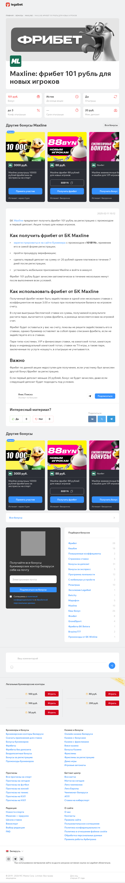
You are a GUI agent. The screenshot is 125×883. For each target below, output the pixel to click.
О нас (67, 813)
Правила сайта (72, 820)
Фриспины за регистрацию (79, 758)
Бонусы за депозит (91, 565)
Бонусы (19, 15)
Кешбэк (91, 549)
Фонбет (91, 617)
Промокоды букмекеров (20, 762)
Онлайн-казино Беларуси (78, 735)
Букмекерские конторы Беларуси (24, 735)
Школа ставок (14, 820)
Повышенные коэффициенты (91, 554)
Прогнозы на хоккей (17, 789)
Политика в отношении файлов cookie (85, 832)
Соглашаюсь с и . (31, 600)
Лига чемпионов (73, 785)
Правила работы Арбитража (80, 840)
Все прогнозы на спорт (19, 778)
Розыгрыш (91, 586)
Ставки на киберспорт (76, 801)
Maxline (29, 15)
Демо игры (70, 762)
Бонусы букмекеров (17, 742)
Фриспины (70, 754)
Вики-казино (71, 746)
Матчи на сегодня (74, 781)
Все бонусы (111, 125)
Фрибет (91, 544)
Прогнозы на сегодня (18, 781)
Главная (10, 15)
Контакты (69, 817)
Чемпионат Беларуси (76, 793)
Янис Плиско (25, 394)
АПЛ (66, 797)
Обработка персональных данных (83, 836)
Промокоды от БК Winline (91, 638)
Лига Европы (71, 789)
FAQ (8, 832)
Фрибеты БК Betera (91, 627)
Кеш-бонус (91, 612)
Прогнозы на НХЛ (16, 801)
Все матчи (70, 778)
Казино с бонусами (75, 738)
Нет (46, 419)
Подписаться (105, 396)
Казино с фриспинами (76, 742)
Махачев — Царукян (17, 817)
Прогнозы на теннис (17, 793)
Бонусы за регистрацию (19, 758)
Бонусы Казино (73, 750)
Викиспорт (12, 824)
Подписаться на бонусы (33, 590)
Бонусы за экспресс (91, 570)
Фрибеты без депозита (18, 750)
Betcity (91, 596)
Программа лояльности (91, 575)
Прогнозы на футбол (17, 785)
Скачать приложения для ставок (24, 738)
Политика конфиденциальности (82, 828)
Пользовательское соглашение (81, 824)
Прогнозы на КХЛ (16, 797)
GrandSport (91, 622)
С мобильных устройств (91, 580)
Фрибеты (11, 746)
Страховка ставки (91, 560)
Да (23, 419)
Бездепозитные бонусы (19, 754)
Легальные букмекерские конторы (25, 685)
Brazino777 (91, 632)
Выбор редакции (15, 828)
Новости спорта (15, 813)
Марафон (91, 601)
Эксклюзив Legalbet (91, 591)
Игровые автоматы (75, 766)
